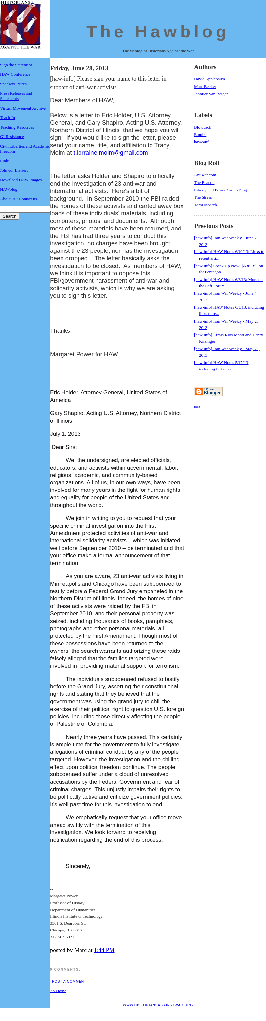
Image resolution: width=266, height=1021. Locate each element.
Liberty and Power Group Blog (220, 190)
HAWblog (8, 189)
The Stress (203, 197)
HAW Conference (15, 74)
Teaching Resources (17, 127)
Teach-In (7, 117)
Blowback (202, 127)
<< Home (58, 990)
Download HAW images (21, 179)
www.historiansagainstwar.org (158, 1005)
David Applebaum (209, 78)
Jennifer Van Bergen (211, 93)
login (197, 406)
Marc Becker (205, 86)
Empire (200, 134)
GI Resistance (12, 136)
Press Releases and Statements (16, 96)
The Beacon (204, 182)
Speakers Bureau (14, 83)
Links (5, 160)
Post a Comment (69, 981)
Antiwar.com (205, 174)
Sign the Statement (16, 64)
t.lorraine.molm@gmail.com (111, 152)
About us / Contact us (18, 198)
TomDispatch (205, 204)
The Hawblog (158, 31)
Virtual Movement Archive (23, 108)
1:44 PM (104, 950)
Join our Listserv (14, 170)
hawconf (201, 141)
